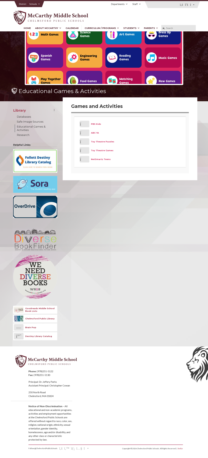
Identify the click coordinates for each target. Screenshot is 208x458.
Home (27, 28)
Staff (136, 4)
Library (19, 110)
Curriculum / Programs (102, 28)
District (22, 4)
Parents (151, 28)
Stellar (180, 448)
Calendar (72, 28)
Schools (34, 4)
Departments (119, 4)
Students (131, 28)
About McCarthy (48, 28)
